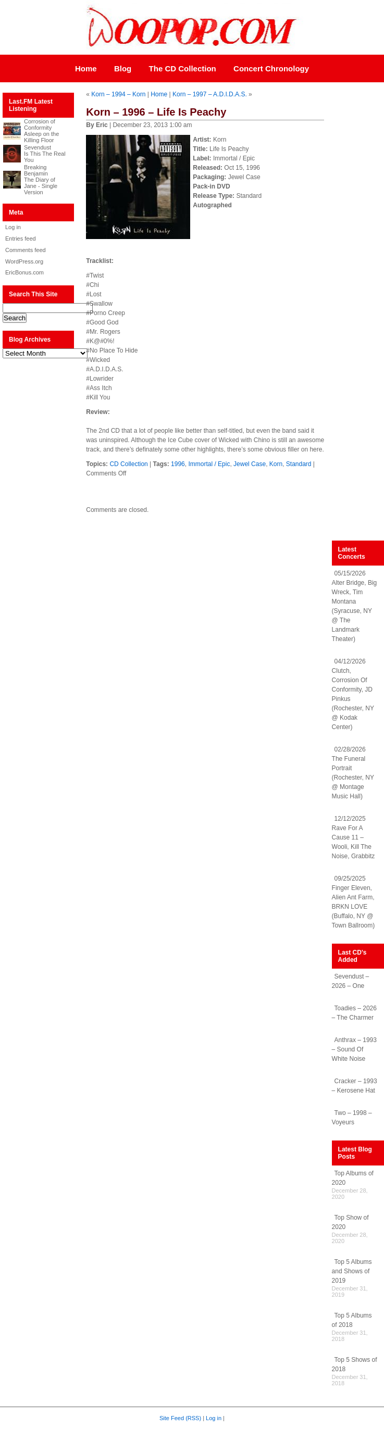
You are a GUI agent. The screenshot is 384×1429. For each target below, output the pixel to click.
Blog (122, 68)
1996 (178, 464)
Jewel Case (249, 464)
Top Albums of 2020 (353, 1178)
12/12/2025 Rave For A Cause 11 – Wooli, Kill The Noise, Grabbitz (353, 837)
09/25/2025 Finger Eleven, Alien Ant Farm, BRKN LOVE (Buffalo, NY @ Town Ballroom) (353, 902)
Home (86, 68)
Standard (299, 464)
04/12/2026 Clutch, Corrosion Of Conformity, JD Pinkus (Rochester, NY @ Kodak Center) (353, 694)
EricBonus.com (24, 272)
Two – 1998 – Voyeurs (352, 1117)
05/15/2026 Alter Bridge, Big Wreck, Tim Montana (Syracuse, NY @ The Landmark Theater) (354, 606)
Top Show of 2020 (350, 1222)
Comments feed (25, 250)
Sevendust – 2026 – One (350, 981)
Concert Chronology (271, 68)
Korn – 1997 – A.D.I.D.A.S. (209, 94)
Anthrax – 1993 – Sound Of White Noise (354, 1049)
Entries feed (20, 238)
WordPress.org (24, 261)
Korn (275, 464)
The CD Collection (182, 68)
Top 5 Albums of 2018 (352, 1320)
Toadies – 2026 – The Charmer (354, 1013)
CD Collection (128, 464)
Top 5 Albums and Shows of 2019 (352, 1271)
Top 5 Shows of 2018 (354, 1364)
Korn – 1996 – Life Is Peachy (156, 112)
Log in (13, 227)
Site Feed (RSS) (180, 1418)
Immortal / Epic (209, 464)
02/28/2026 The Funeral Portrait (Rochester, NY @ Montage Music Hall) (353, 773)
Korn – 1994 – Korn (118, 94)
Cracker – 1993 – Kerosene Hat (354, 1085)
